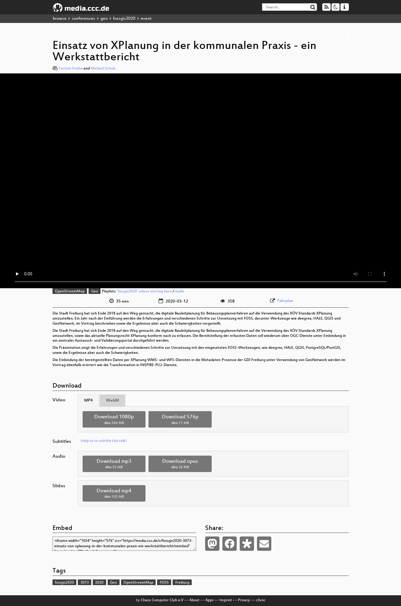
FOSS (164, 583)
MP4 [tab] (88, 400)
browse (59, 18)
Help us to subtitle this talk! (104, 441)
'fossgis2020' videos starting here (144, 291)
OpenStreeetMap (70, 291)
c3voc (260, 600)
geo (104, 18)
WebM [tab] (112, 400)
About (194, 600)
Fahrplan (285, 300)
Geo (94, 291)
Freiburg (182, 583)
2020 (99, 583)
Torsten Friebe (70, 69)
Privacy (244, 600)
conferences (83, 18)
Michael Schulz (103, 69)
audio (179, 291)
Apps (209, 600)
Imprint (225, 600)
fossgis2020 (124, 18)
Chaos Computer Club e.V (162, 600)
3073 (84, 583)
